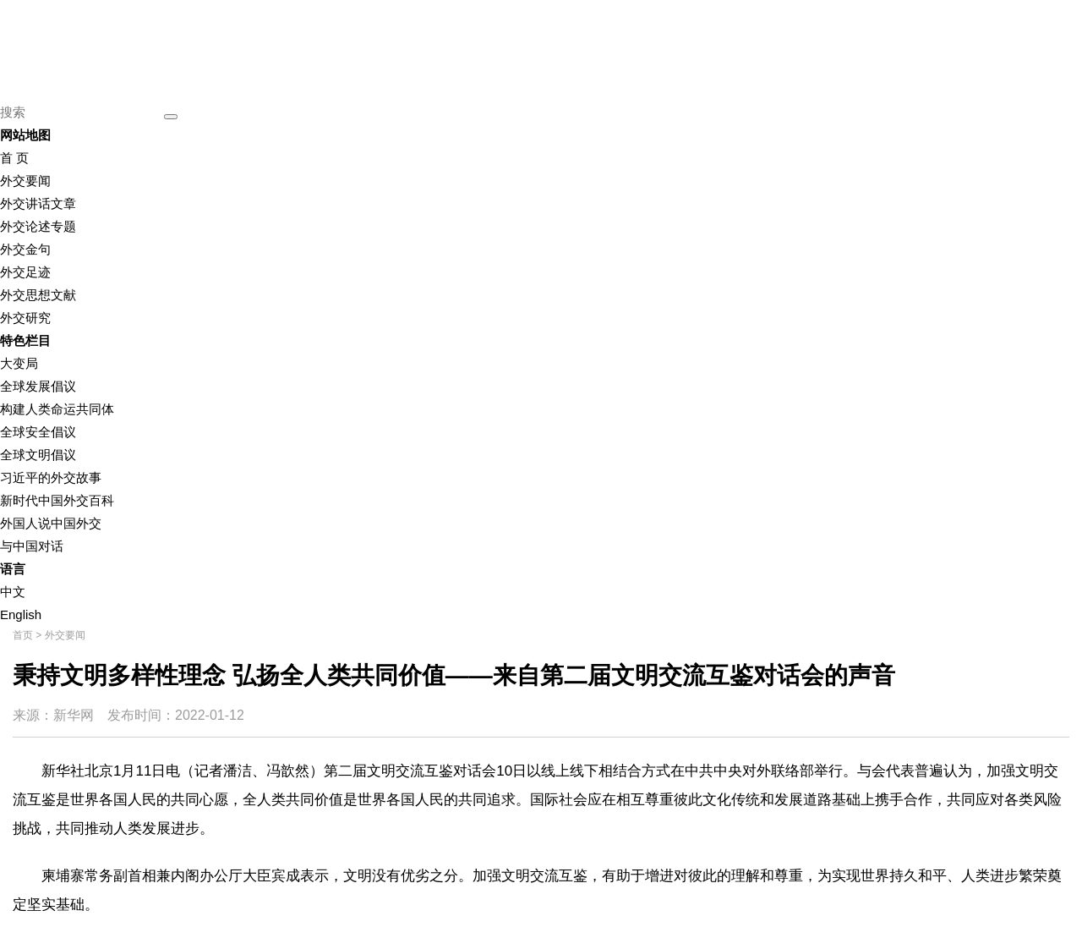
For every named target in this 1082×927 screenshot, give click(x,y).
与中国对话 (31, 546)
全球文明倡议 (38, 454)
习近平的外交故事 (50, 477)
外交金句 (25, 249)
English (20, 614)
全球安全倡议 (38, 432)
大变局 (19, 363)
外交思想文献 (38, 295)
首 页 (14, 158)
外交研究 (25, 317)
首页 (23, 635)
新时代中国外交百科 (57, 500)
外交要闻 (25, 180)
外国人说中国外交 (50, 523)
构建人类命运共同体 (57, 409)
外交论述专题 (38, 226)
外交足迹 (25, 272)
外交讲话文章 (38, 203)
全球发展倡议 (38, 386)
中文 (12, 591)
